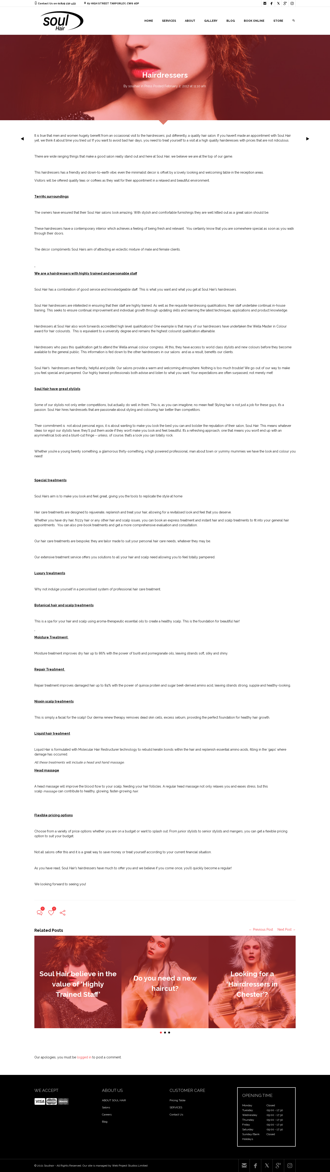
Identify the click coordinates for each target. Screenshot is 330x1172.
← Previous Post (261, 929)
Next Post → (287, 929)
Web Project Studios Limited (130, 1165)
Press (148, 86)
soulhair (134, 86)
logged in (84, 1057)
